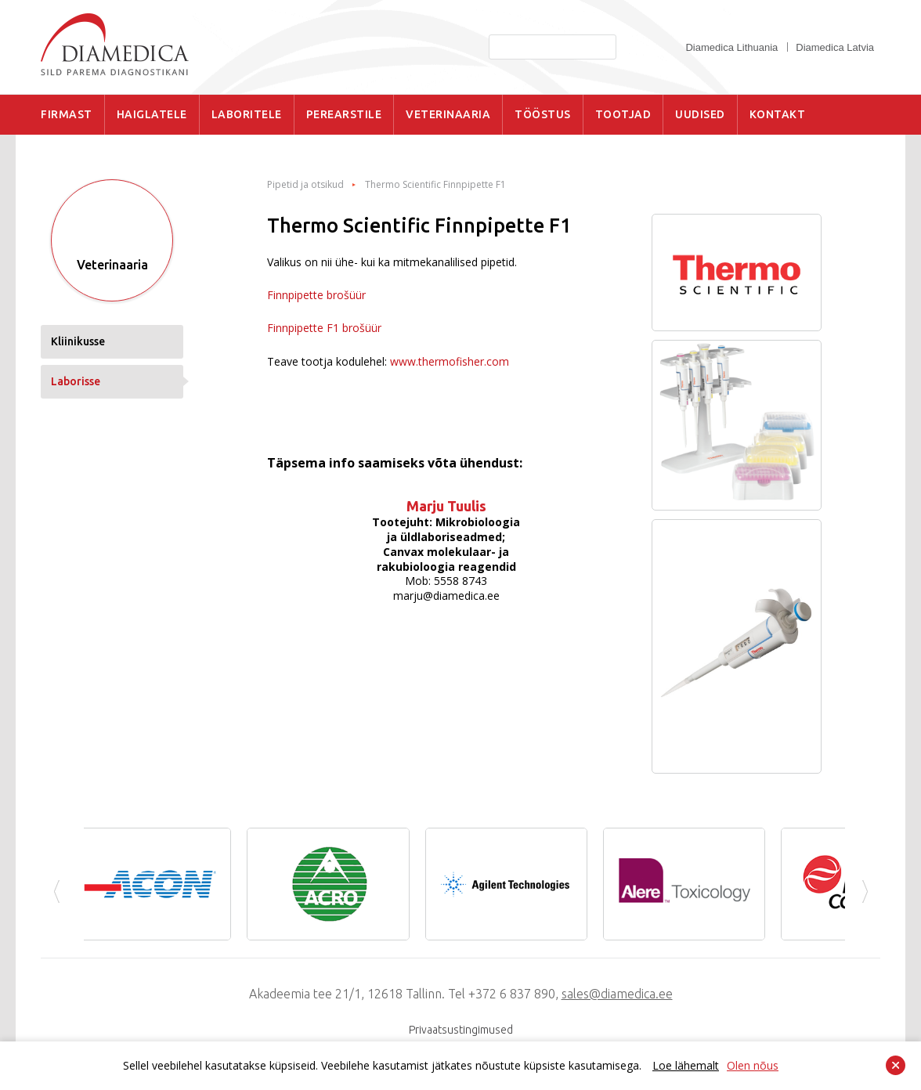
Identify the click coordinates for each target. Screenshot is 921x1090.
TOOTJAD (623, 114)
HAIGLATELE (152, 114)
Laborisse (75, 381)
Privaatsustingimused (461, 1029)
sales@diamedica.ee (617, 994)
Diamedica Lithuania (731, 47)
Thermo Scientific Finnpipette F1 (435, 184)
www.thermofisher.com (449, 361)
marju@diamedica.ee (446, 595)
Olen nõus (752, 1065)
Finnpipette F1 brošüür (324, 327)
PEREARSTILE (344, 114)
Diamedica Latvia (835, 47)
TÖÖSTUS (543, 114)
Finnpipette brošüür (316, 294)
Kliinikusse (78, 341)
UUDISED (700, 114)
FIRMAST (66, 114)
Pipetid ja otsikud (305, 184)
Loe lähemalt (685, 1065)
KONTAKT (777, 114)
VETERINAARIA (448, 114)
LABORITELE (246, 114)
